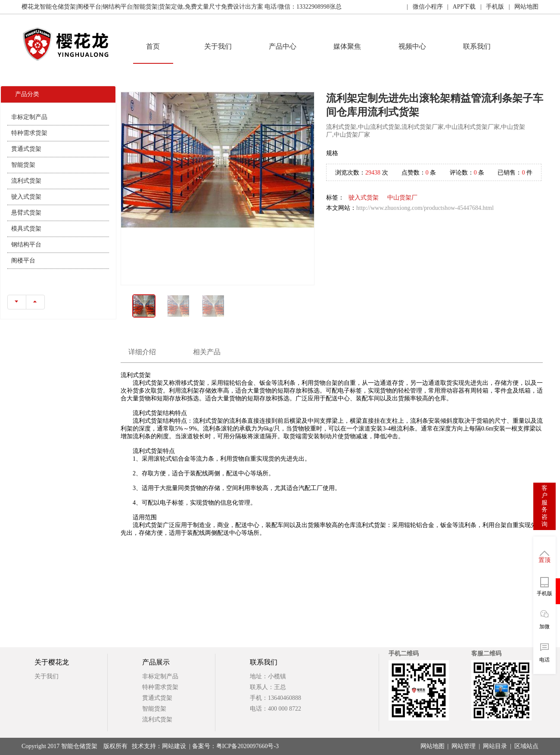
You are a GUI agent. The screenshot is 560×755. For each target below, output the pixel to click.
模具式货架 (26, 228)
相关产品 (207, 352)
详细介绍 (142, 352)
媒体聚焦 (347, 46)
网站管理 (463, 746)
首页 (153, 46)
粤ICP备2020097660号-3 (247, 746)
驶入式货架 (26, 196)
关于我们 (218, 46)
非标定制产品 (29, 117)
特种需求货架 (29, 133)
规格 (332, 153)
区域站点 (526, 746)
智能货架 (23, 165)
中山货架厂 (402, 197)
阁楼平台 (23, 260)
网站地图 (432, 746)
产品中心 (282, 46)
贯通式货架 (26, 149)
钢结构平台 (26, 244)
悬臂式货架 (26, 212)
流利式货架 (26, 181)
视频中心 (412, 46)
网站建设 (174, 746)
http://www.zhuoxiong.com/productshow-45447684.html (425, 208)
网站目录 (495, 746)
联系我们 (477, 46)
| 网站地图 (521, 6)
